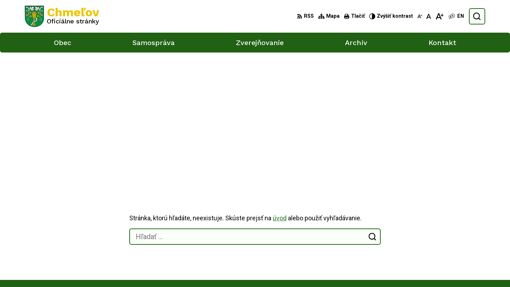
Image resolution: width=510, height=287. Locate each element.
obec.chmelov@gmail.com (440, 259)
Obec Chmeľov (85, 206)
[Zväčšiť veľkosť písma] (439, 16)
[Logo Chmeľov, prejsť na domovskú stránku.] (62, 16)
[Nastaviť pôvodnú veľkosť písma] (428, 16)
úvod (280, 91)
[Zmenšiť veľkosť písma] (419, 16)
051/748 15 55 (426, 251)
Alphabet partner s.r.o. (118, 199)
